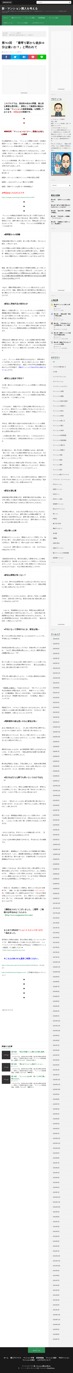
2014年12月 (56, 1079)
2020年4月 (56, 766)
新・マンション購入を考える (20, 8)
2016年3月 (56, 1006)
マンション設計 (53, 18)
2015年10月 (56, 1030)
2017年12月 (56, 903)
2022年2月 (56, 658)
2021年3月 (56, 712)
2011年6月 (56, 1285)
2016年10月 (56, 972)
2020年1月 (56, 781)
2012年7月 (56, 1221)
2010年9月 (56, 1329)
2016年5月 (56, 996)
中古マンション (8, 23)
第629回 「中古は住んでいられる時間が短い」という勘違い (62, 325)
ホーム (6, 18)
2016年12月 (56, 962)
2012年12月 (56, 1197)
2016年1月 (56, 1016)
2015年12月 (56, 1021)
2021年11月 (56, 673)
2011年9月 (56, 1270)
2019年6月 (56, 815)
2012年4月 (56, 1236)
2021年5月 (56, 702)
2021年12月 (56, 668)
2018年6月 (56, 874)
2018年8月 (56, 864)
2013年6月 (56, 1168)
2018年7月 (56, 869)
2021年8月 (56, 688)
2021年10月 (56, 678)
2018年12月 (56, 844)
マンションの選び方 (16, 51)
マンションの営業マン (59, 406)
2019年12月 (56, 785)
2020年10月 (56, 737)
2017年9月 (56, 918)
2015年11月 (56, 1025)
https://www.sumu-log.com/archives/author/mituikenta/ (20, 965)
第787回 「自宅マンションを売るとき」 (41, 2)
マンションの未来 (58, 430)
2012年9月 (56, 1212)
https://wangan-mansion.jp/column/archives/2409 (18, 197)
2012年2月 (56, 1246)
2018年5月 (56, 879)
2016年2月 (56, 1011)
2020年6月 (56, 756)
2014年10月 (56, 1089)
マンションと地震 (58, 391)
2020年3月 (56, 771)
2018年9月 (56, 859)
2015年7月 (56, 1045)
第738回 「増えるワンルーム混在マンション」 (27, 1064)
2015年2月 (56, 1070)
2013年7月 (56, 1163)
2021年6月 (56, 697)
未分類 (65, 329)
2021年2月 (56, 717)
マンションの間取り (59, 450)
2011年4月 (56, 1295)
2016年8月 (56, 981)
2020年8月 (56, 746)
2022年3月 (56, 653)
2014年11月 (56, 1084)
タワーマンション (58, 381)
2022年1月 (56, 663)
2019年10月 (56, 795)
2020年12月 (56, 727)
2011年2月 (56, 1305)
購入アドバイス (16, 18)
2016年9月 (56, 976)
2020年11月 (56, 732)
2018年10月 (56, 854)
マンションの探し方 (59, 420)
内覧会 (55, 518)
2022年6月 (56, 639)
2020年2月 (56, 776)
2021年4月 (56, 707)
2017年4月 (56, 942)
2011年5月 (56, 1290)
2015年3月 (56, 1065)
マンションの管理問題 (59, 435)
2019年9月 (56, 800)
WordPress (51, 1368)
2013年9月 (56, 1153)
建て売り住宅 (57, 523)
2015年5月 (56, 1055)
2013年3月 (56, 1182)
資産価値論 (41, 18)
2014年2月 (56, 1128)
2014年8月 (56, 1099)
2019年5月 (56, 820)
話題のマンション (58, 548)
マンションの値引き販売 (62, 338)
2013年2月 (56, 1187)
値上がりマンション (59, 509)
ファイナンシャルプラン (60, 386)
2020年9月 (56, 741)
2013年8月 (56, 1158)
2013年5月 (56, 1172)
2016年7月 (56, 986)
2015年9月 (56, 1035)
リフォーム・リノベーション (61, 479)
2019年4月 (56, 825)
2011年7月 (56, 1280)
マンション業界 (57, 464)
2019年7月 (56, 810)
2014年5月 (56, 1114)
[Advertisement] (24, 78)
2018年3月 (56, 888)
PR (54, 362)
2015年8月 (56, 1040)
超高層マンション (58, 558)
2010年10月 (56, 1324)
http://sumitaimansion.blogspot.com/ (14, 972)
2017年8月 (56, 923)
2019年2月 (56, 834)
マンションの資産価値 (61, 348)
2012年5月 (56, 1231)
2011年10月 (56, 1265)
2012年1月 (56, 1251)
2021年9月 (56, 683)
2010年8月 (56, 1334)
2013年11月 (56, 1143)
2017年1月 (56, 957)
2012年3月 (56, 1241)
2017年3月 (56, 947)
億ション (55, 513)
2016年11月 (56, 967)
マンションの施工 (58, 425)
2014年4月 (56, 1119)
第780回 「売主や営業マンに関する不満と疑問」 (28, 1052)
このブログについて (38, 23)
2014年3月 (56, 1123)
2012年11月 (56, 1202)
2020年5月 (56, 761)
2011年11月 (56, 1261)
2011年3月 (56, 1300)
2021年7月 (56, 692)
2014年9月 (56, 1094)
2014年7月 (56, 1104)
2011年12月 (56, 1256)
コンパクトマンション (59, 376)
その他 (55, 371)
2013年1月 (56, 1192)
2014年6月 (56, 1109)
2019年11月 (56, 790)
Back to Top (36, 1350)
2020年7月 (56, 751)
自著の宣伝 (56, 543)
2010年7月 (56, 1339)
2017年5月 (56, 937)
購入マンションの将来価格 (61, 553)
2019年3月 (56, 830)
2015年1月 (56, 1074)
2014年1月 (56, 1133)
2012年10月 (56, 1207)
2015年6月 (56, 1050)
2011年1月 (56, 1310)
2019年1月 (56, 839)
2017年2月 (56, 952)
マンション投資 (59, 310)
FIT (38, 1368)
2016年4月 (56, 1001)
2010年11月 (56, 1319)
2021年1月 (56, 722)
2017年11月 (56, 908)
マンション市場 (29, 18)
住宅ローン (56, 494)
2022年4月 (56, 648)
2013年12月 (56, 1138)
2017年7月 (56, 928)
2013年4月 (56, 1177)
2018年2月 (56, 893)
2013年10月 (56, 1148)
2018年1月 (56, 898)
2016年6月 (56, 991)
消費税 (55, 538)
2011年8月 (56, 1275)
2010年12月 (56, 1314)
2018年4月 (56, 883)
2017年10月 (56, 913)
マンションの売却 (58, 416)
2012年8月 (56, 1216)
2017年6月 (56, 932)
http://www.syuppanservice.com (19, 915)
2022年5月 (56, 643)
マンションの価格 (58, 396)
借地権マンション (58, 504)
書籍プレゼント (57, 528)
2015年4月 (56, 1060)
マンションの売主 (22, 23)
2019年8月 (56, 805)
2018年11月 (56, 849)
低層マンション (57, 489)
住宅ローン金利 (57, 499)
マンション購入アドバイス (61, 474)
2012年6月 (56, 1226)
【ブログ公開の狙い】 (59, 367)
